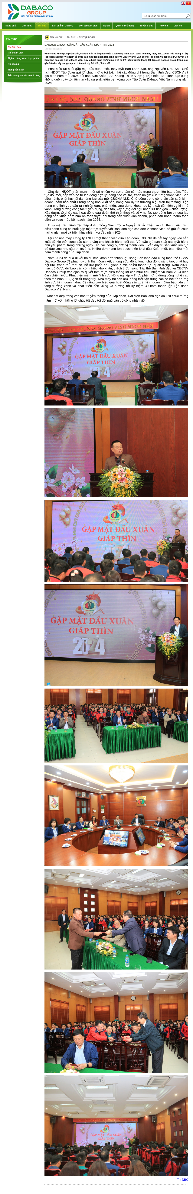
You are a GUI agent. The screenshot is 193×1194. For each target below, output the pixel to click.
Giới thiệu (27, 25)
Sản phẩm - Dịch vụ (62, 25)
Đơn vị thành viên (88, 25)
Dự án (106, 25)
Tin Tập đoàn (15, 47)
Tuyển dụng (146, 25)
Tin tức (11, 39)
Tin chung (13, 64)
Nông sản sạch (16, 69)
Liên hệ (178, 25)
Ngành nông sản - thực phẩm (24, 58)
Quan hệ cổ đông (125, 25)
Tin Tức (42, 25)
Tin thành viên (15, 52)
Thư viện (163, 25)
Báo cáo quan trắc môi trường (24, 75)
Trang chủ (10, 25)
